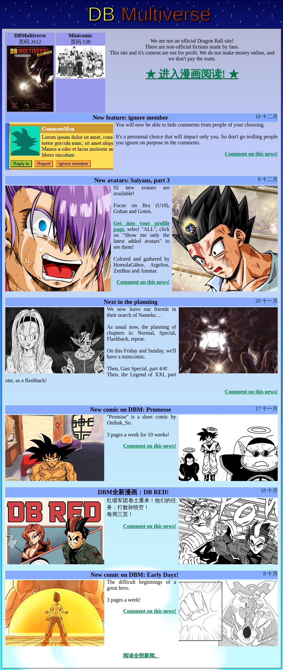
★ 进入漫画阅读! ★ (192, 74)
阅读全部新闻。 (141, 655)
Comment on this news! (251, 154)
